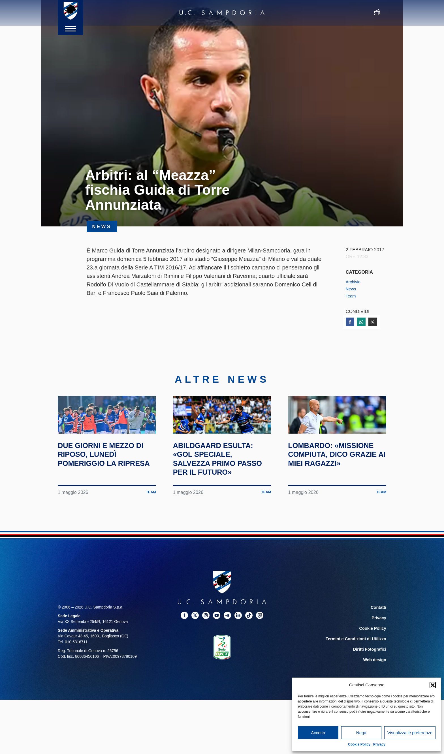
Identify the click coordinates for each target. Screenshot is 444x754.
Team (351, 295)
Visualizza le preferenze (409, 732)
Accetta (318, 732)
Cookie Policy (359, 744)
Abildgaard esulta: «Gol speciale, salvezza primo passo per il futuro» (220, 485)
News (351, 288)
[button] (433, 685)
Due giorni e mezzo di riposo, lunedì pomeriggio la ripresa (103, 481)
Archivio (354, 281)
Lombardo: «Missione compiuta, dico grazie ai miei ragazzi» (336, 481)
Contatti (379, 639)
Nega (361, 732)
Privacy (379, 744)
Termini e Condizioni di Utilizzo (357, 669)
